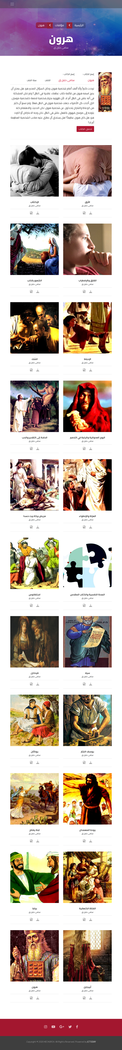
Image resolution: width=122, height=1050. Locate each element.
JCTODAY (91, 1042)
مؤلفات (59, 25)
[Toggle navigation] (12, 4)
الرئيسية (78, 25)
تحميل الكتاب (85, 129)
